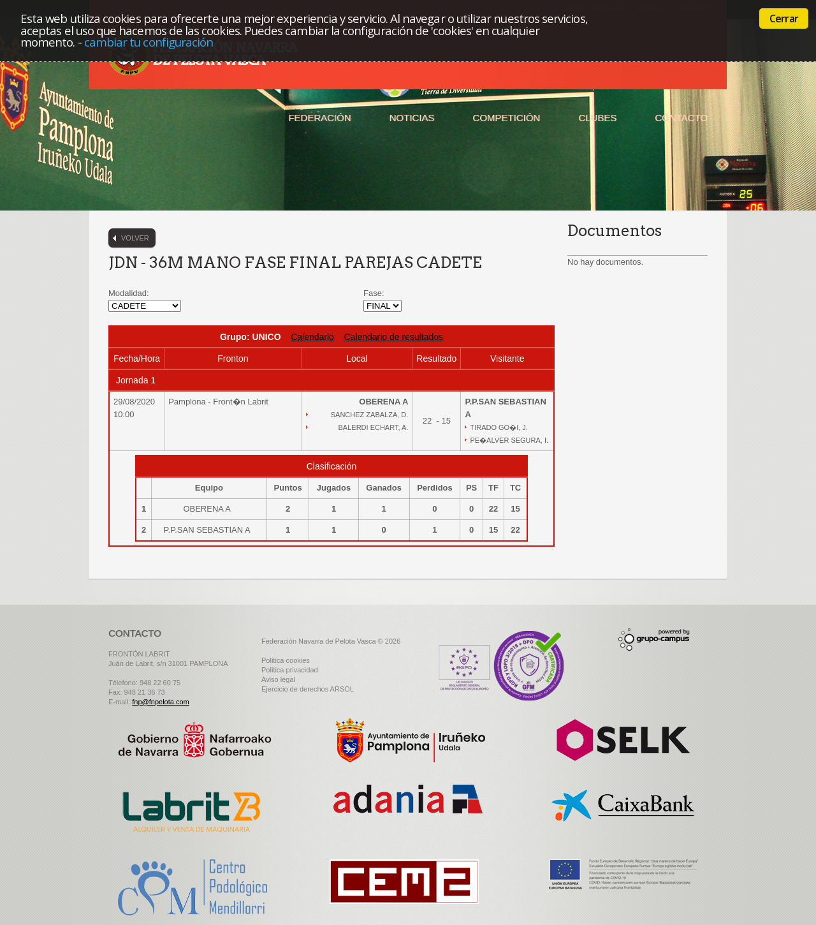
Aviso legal (278, 679)
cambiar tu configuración (149, 42)
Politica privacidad (289, 670)
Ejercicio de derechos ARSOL (307, 689)
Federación (319, 117)
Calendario (312, 337)
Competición (506, 117)
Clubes (597, 117)
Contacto (681, 117)
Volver (135, 238)
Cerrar (783, 18)
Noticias (412, 117)
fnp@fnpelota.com (160, 702)
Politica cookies (285, 660)
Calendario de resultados (393, 337)
